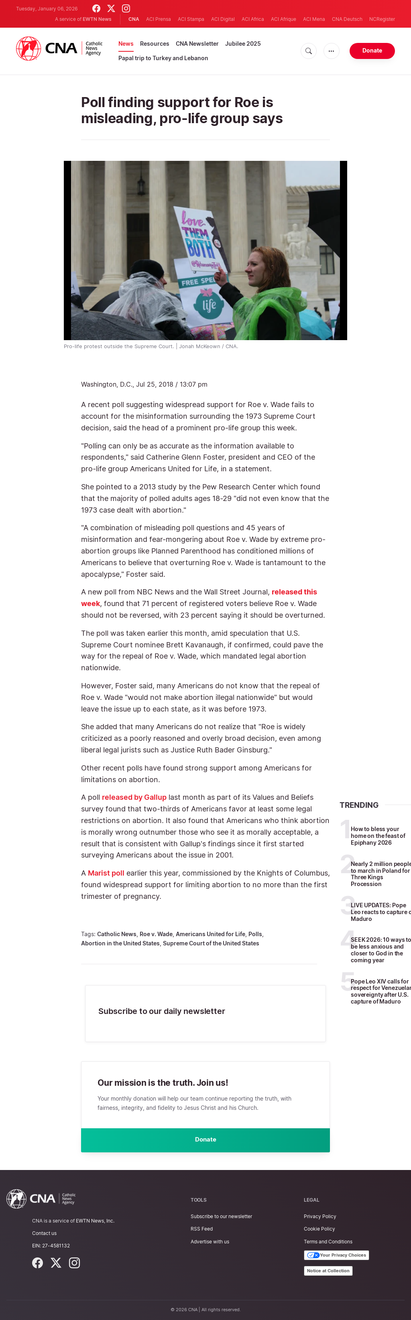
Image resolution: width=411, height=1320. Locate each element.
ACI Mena (314, 19)
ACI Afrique (283, 19)
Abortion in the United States (120, 943)
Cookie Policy (319, 1229)
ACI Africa (253, 19)
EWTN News (97, 19)
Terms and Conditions (328, 1242)
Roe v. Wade (156, 934)
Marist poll (106, 873)
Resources (154, 43)
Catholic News (116, 934)
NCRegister (382, 19)
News (126, 43)
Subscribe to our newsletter (221, 1216)
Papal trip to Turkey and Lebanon (163, 58)
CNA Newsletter (197, 43)
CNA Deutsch (347, 19)
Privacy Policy (320, 1216)
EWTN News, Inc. (95, 1221)
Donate (372, 50)
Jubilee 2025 (243, 43)
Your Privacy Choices (336, 1255)
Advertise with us (210, 1242)
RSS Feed (202, 1229)
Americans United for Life (210, 934)
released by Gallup (134, 797)
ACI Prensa (158, 19)
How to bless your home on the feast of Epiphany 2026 (378, 835)
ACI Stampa (191, 19)
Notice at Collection (328, 1270)
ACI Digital (223, 19)
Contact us (44, 1233)
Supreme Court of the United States (211, 943)
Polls (255, 934)
